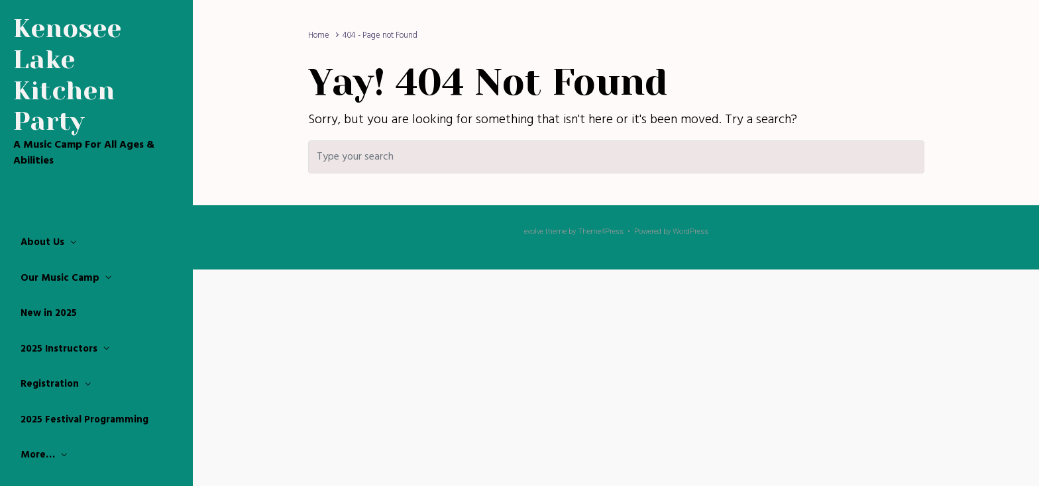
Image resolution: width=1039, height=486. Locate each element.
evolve (533, 231)
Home (318, 35)
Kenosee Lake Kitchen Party (67, 74)
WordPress (690, 231)
